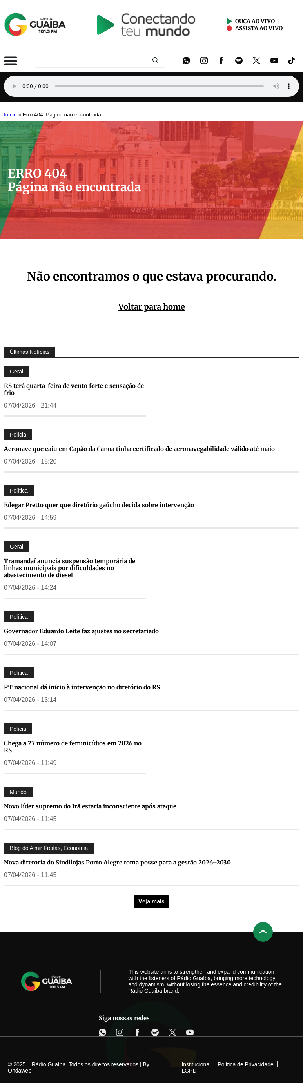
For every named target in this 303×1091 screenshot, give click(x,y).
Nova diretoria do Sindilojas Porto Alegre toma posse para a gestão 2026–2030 (117, 862)
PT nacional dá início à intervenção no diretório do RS (82, 687)
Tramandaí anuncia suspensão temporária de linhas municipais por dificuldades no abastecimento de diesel (69, 568)
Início (10, 115)
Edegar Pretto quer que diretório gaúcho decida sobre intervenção (99, 505)
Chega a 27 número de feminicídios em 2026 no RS (73, 746)
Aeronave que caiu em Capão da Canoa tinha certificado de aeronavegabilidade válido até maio (139, 449)
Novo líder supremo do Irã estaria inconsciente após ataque (90, 806)
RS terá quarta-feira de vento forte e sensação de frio (74, 389)
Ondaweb (19, 1070)
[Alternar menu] (11, 61)
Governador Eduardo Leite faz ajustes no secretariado (81, 631)
